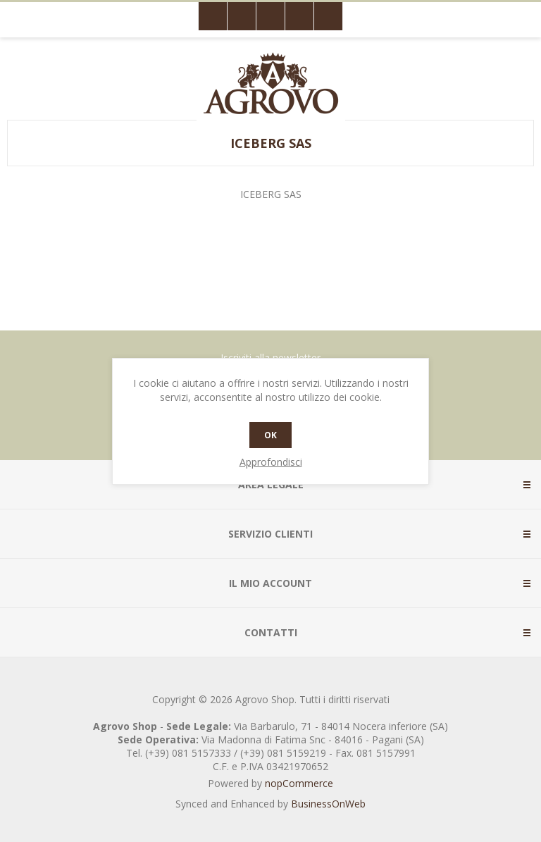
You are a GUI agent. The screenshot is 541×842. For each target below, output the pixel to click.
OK (270, 435)
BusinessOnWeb (328, 803)
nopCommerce (299, 783)
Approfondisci (271, 462)
